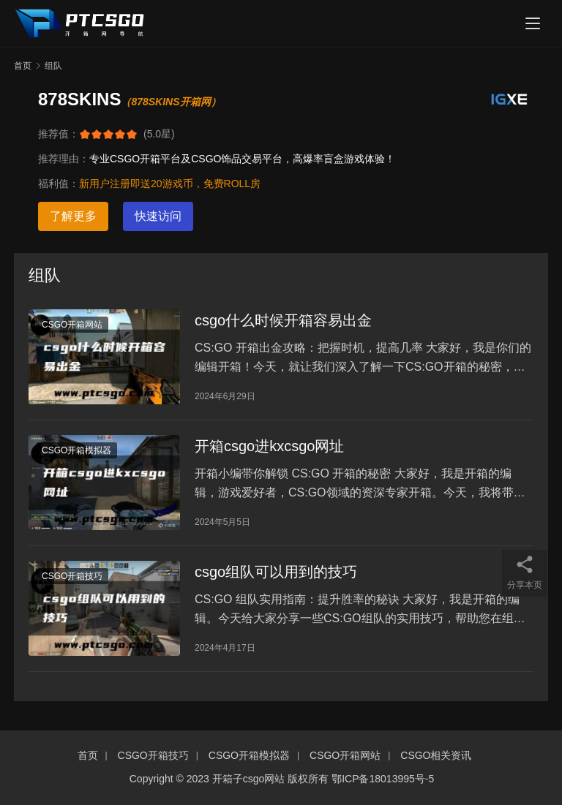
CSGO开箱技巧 (72, 576)
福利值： (58, 183)
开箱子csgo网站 (248, 779)
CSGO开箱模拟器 (76, 450)
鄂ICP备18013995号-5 (382, 779)
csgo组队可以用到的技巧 (276, 572)
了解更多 (73, 216)
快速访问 (158, 216)
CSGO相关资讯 (435, 755)
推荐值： (58, 134)
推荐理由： (63, 159)
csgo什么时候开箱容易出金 (283, 320)
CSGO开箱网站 (72, 325)
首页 (22, 66)
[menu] (532, 23)
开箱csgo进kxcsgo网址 (270, 446)
